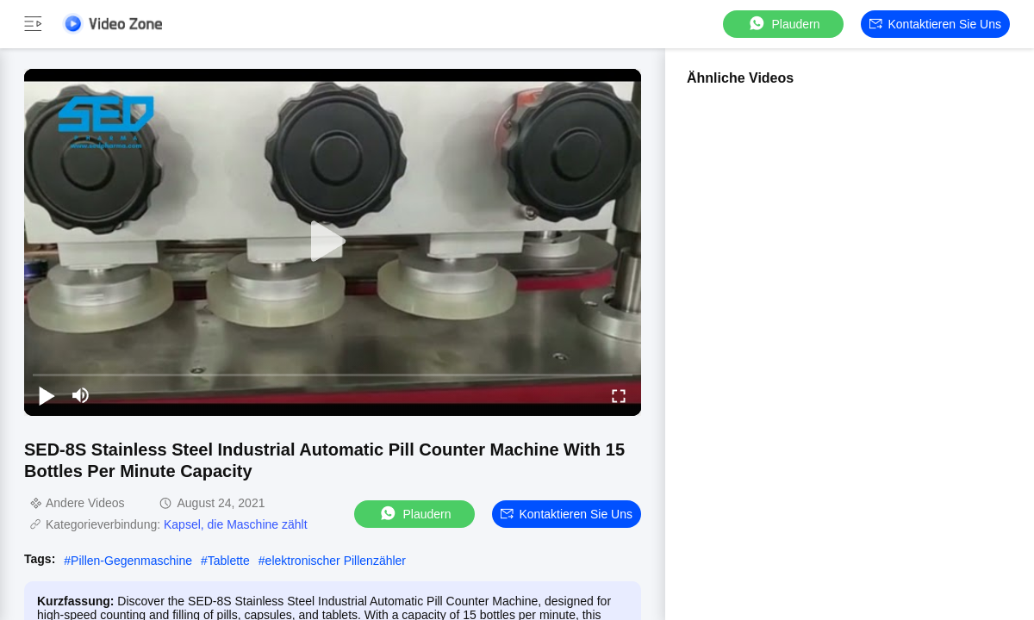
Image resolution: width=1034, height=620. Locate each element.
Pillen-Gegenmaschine (131, 560)
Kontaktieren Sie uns (935, 24)
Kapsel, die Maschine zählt (236, 524)
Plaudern (783, 24)
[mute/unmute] (81, 395)
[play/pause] (46, 395)
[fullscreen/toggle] (618, 395)
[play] (332, 242)
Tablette (229, 560)
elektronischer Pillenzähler (335, 560)
